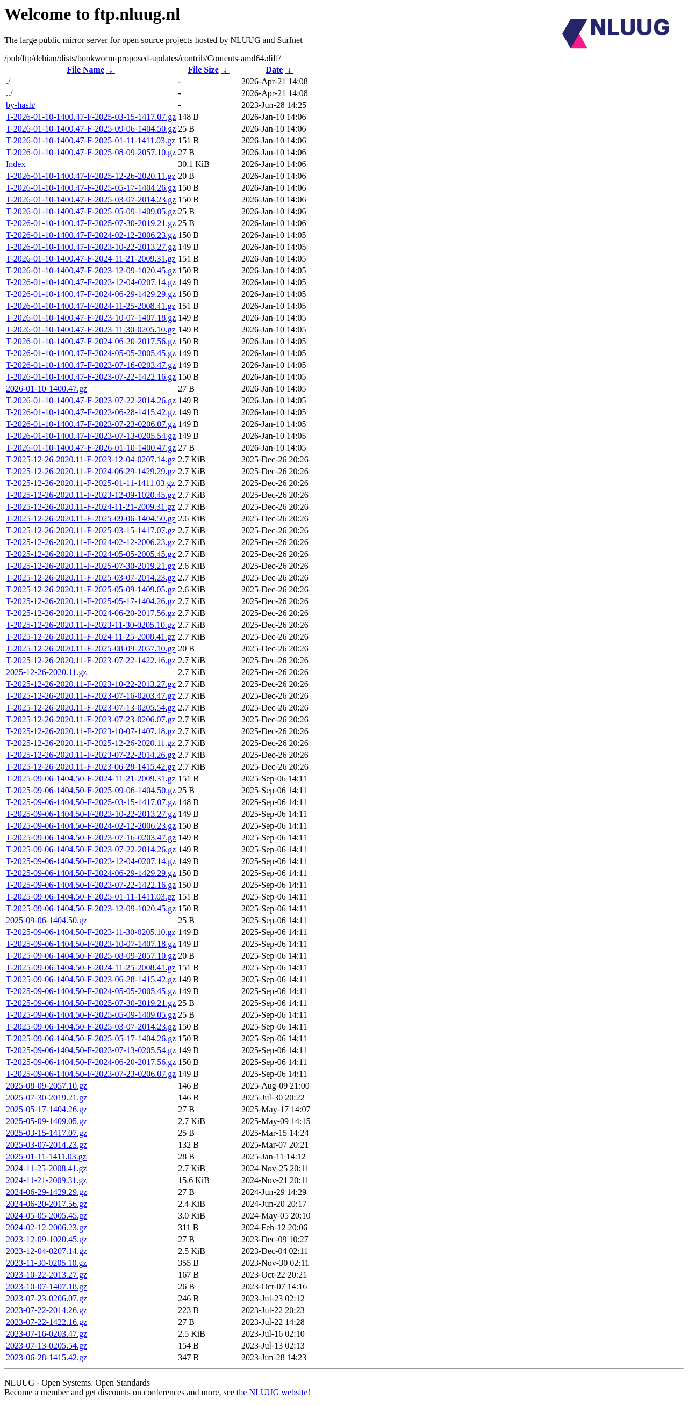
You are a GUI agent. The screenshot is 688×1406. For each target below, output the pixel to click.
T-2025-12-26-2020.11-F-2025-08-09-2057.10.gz (91, 648)
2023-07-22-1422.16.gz (46, 1322)
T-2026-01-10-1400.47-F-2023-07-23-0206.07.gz (91, 424)
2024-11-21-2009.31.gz (46, 1180)
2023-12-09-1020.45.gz (46, 1239)
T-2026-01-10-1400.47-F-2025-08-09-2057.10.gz (91, 152)
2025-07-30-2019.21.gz (46, 1097)
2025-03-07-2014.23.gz (46, 1144)
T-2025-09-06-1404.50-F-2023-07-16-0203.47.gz (91, 837)
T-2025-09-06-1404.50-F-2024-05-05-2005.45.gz (91, 991)
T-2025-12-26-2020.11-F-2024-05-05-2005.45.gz (91, 554)
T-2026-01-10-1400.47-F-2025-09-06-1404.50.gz (91, 128)
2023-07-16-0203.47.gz (46, 1333)
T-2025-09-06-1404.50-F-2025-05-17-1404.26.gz (91, 1038)
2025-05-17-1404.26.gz (46, 1109)
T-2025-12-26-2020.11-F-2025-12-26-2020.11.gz (90, 743)
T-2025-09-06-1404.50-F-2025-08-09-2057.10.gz (91, 955)
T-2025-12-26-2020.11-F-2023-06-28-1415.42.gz (91, 766)
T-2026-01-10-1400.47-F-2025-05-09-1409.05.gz (91, 211)
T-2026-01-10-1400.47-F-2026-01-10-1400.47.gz (91, 447)
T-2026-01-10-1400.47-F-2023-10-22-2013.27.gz (91, 246)
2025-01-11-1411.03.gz (46, 1156)
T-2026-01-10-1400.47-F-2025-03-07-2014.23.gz (91, 199)
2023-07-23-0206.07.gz (46, 1298)
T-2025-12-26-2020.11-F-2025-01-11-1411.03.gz (90, 483)
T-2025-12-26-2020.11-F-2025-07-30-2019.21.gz (91, 565)
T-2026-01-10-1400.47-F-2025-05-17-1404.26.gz (91, 187)
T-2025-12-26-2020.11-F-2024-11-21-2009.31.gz (90, 506)
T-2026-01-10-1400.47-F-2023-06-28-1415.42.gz (91, 412)
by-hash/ (20, 105)
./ (8, 81)
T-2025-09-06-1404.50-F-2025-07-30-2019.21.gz (91, 1003)
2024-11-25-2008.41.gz (46, 1168)
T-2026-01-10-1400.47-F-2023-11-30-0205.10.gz (91, 329)
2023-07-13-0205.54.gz (46, 1345)
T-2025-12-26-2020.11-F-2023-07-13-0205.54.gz (91, 707)
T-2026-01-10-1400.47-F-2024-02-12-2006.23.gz (91, 235)
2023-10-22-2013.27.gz (46, 1274)
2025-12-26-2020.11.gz (46, 672)
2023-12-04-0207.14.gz (46, 1251)
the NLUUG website (271, 1392)
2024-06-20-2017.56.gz (46, 1203)
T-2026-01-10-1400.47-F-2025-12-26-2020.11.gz (91, 175)
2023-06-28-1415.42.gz (46, 1357)
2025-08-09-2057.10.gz (46, 1085)
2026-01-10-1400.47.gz (46, 388)
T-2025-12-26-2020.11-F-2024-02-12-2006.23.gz (91, 542)
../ (9, 93)
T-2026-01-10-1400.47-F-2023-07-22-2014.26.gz (91, 400)
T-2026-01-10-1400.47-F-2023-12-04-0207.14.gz (91, 282)
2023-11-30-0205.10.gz (46, 1262)
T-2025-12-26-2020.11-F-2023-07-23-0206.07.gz (91, 719)
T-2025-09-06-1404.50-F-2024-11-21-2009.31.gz (91, 778)
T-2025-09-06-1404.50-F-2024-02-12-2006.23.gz (91, 825)
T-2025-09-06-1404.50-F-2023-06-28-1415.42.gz (91, 979)
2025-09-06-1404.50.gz (46, 920)
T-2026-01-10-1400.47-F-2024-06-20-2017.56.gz (91, 341)
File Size (203, 69)
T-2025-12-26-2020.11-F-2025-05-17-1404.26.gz (91, 601)
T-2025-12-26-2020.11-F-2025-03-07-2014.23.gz (91, 577)
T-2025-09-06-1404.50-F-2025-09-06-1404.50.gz (91, 790)
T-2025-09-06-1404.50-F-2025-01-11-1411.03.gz (90, 896)
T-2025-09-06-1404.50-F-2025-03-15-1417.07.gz (91, 802)
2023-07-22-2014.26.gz (46, 1310)
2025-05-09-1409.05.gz (46, 1121)
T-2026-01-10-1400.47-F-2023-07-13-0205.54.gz (91, 435)
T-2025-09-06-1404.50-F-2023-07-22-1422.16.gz (91, 884)
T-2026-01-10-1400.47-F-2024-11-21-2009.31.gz (91, 258)
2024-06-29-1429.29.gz (46, 1192)
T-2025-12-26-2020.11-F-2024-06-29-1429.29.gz (91, 471)
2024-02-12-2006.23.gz (46, 1227)
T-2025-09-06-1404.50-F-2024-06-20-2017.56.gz (91, 1062)
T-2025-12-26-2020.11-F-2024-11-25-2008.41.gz (90, 636)
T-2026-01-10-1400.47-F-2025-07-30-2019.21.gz (91, 223)
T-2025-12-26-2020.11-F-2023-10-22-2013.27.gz (91, 683)
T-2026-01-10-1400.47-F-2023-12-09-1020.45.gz (91, 270)
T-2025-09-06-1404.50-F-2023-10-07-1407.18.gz (91, 943)
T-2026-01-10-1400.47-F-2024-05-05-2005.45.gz (91, 353)
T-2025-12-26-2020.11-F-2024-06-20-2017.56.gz (91, 613)
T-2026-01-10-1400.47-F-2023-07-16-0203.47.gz (91, 364)
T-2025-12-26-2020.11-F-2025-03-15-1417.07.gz (91, 530)
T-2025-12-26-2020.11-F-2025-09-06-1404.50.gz (91, 518)
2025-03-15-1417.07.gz (46, 1132)
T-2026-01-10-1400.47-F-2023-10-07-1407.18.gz (91, 317)
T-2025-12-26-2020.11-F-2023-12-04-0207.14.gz (91, 459)
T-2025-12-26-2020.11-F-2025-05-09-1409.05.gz (91, 589)
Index (15, 164)
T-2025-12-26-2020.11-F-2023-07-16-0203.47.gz (91, 695)
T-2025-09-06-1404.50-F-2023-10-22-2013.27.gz (91, 813)
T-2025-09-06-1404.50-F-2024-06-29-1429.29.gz (91, 873)
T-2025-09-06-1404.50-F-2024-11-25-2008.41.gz (91, 967)
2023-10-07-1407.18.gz (46, 1286)
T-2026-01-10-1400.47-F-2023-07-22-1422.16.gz (91, 376)
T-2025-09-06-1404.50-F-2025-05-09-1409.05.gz (91, 1014)
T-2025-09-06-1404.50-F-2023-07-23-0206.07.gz (91, 1073)
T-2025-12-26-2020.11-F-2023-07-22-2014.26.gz (91, 754)
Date (274, 69)
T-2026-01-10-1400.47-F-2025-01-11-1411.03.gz (90, 140)
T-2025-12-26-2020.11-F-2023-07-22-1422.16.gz (91, 660)
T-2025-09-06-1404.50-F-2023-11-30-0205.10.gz (91, 932)
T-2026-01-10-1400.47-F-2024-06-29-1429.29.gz (91, 294)
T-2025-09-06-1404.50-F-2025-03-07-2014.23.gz (91, 1026)
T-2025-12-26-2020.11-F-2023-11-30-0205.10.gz (90, 624)
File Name (85, 69)
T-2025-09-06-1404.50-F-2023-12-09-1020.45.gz (91, 908)
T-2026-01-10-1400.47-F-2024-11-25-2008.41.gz (91, 305)
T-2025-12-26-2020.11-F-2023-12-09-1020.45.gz (91, 494)
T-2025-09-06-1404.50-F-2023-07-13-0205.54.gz (91, 1050)
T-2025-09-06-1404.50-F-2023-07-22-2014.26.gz (91, 849)
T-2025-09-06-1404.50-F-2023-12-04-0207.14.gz (91, 861)
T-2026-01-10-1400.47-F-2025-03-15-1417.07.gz (91, 116)
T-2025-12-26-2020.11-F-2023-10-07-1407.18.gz (91, 731)
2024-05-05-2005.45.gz (46, 1215)
